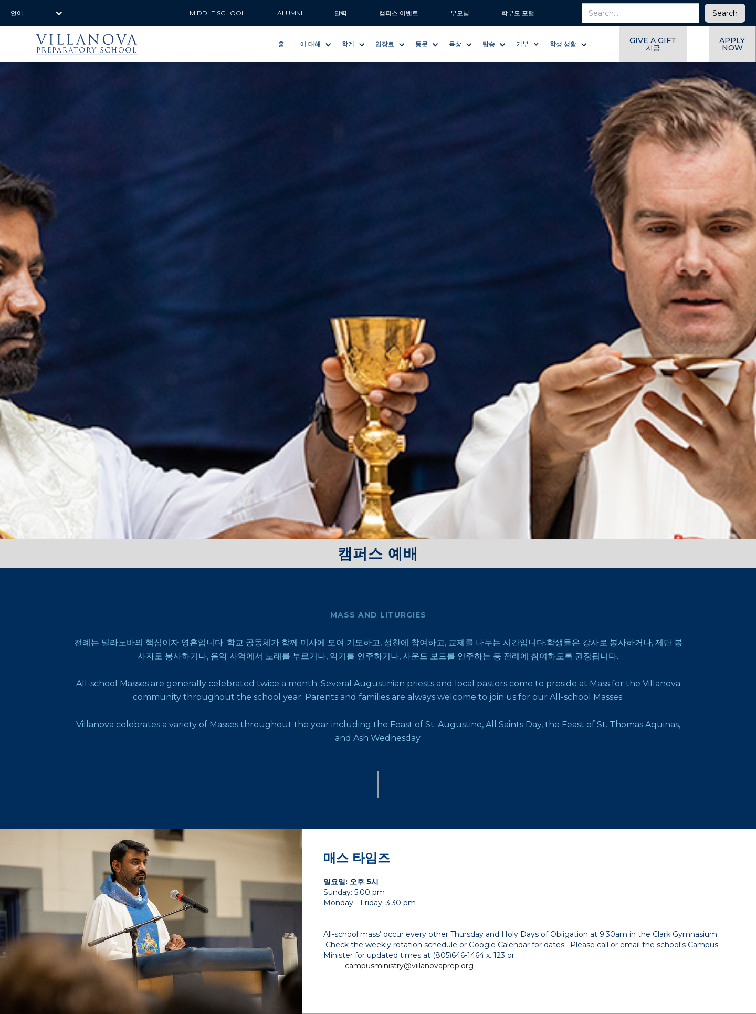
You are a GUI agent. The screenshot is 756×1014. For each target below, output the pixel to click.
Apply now (732, 44)
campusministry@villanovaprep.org (409, 965)
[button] (37, 13)
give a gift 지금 (652, 44)
